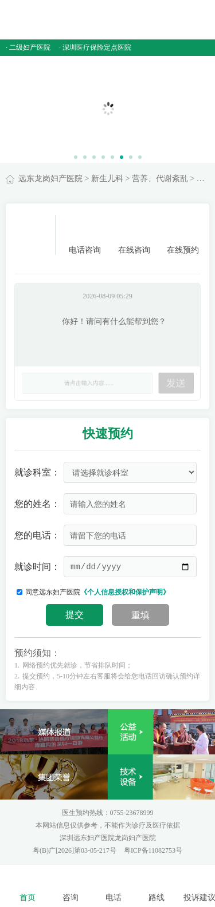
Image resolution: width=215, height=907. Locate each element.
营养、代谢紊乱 (160, 178)
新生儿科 (107, 178)
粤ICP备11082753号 (153, 850)
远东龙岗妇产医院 (50, 178)
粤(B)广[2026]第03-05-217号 (75, 850)
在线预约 (183, 234)
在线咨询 (134, 234)
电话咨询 (85, 234)
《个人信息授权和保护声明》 (125, 592)
